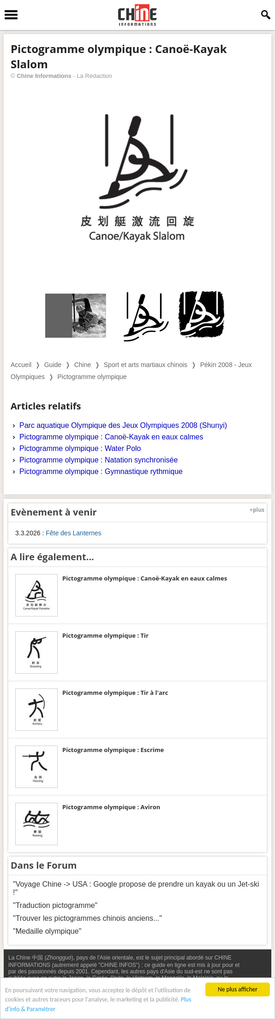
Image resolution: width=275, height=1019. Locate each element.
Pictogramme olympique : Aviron (111, 807)
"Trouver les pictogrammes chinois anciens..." (87, 918)
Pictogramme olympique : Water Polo (80, 448)
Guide (52, 364)
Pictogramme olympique (91, 376)
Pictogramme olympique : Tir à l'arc (115, 692)
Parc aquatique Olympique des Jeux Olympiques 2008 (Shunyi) (123, 425)
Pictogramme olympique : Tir (105, 635)
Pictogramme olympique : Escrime (113, 750)
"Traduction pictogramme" (55, 905)
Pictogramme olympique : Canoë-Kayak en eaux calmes (111, 437)
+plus (257, 510)
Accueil (21, 364)
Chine (82, 364)
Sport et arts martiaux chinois (145, 364)
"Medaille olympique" (47, 931)
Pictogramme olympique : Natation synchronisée (98, 460)
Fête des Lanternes (74, 533)
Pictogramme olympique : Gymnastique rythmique (101, 471)
